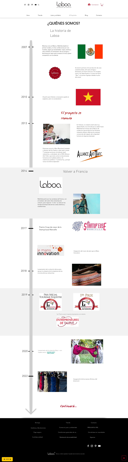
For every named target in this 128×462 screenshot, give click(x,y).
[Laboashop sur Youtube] (99, 445)
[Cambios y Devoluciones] (38, 428)
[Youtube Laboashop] (36, 5)
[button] (102, 4)
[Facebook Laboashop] (25, 5)
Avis (7, 459)
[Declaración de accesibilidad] (68, 437)
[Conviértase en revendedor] (96, 432)
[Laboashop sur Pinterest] (95, 445)
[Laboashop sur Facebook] (88, 445)
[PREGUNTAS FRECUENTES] (93, 427)
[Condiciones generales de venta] (68, 432)
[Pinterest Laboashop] (32, 5)
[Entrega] (37, 422)
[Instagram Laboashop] (29, 5)
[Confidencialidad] (37, 437)
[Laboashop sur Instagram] (91, 445)
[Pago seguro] (37, 432)
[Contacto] (93, 422)
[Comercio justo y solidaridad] (68, 427)
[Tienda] (68, 422)
